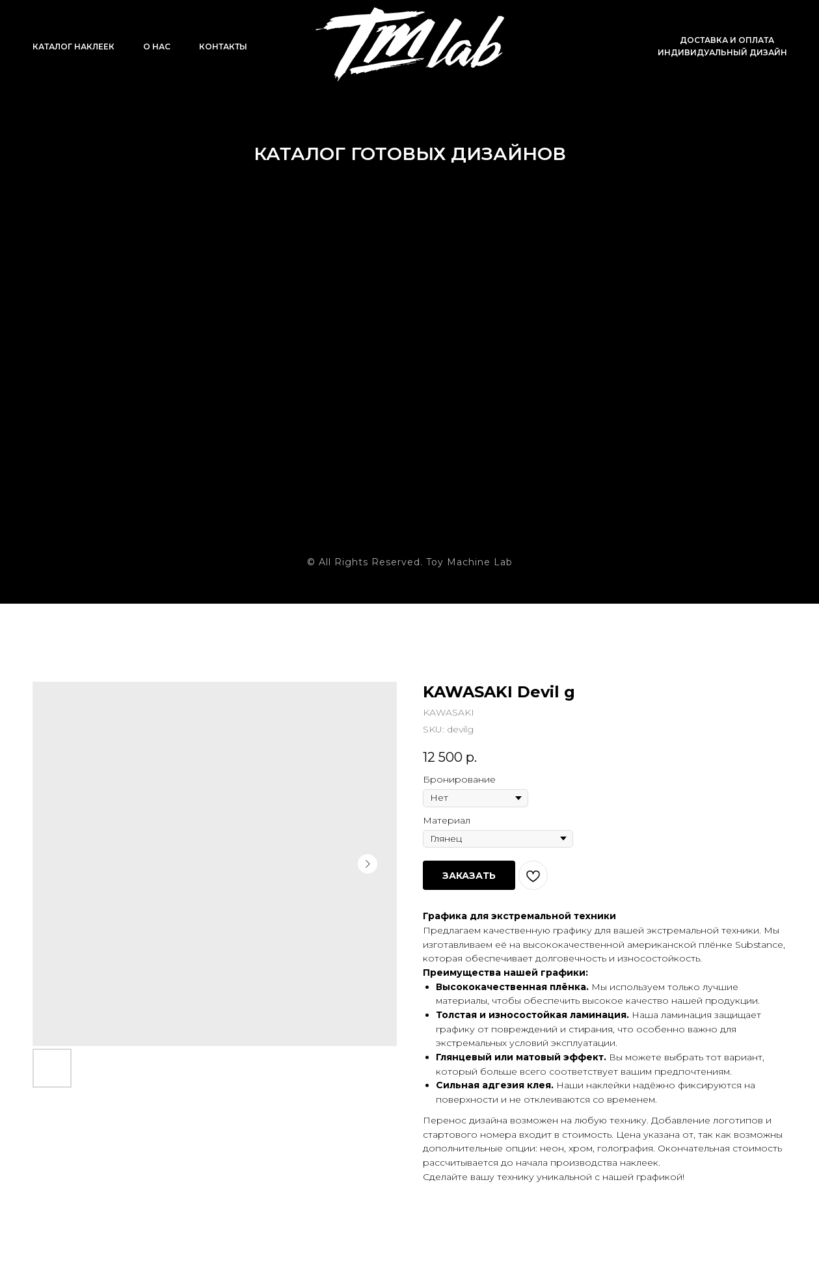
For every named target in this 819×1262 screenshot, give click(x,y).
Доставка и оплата (727, 40)
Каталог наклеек (73, 46)
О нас (156, 46)
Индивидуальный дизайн (722, 52)
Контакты (223, 46)
